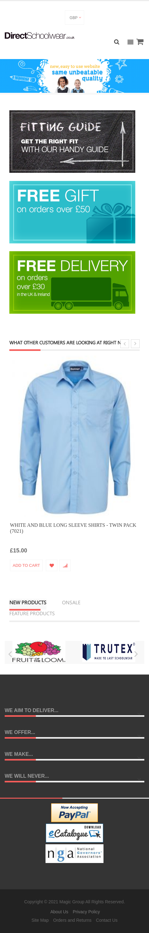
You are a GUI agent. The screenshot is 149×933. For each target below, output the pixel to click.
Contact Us (107, 920)
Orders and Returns (72, 920)
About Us (59, 911)
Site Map (40, 920)
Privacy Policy (86, 911)
